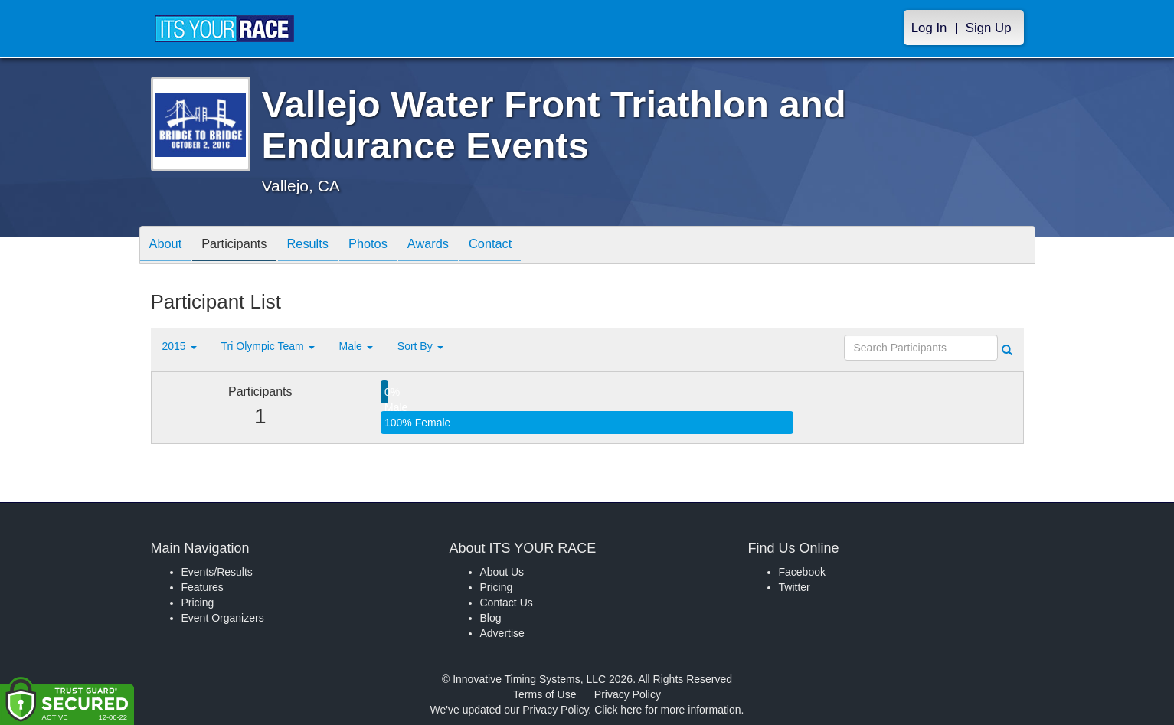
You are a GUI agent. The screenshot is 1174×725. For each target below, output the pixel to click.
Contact (522, 246)
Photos (388, 246)
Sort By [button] (420, 346)
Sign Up (989, 28)
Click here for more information (667, 710)
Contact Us (506, 602)
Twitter (794, 587)
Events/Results (217, 572)
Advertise (502, 633)
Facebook (802, 572)
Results (322, 246)
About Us (502, 572)
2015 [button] (179, 346)
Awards (454, 246)
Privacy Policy (627, 694)
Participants (242, 246)
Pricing (197, 602)
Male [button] (356, 346)
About (168, 246)
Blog (491, 618)
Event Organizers (222, 618)
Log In (929, 28)
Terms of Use (544, 694)
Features (202, 587)
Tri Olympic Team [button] (268, 346)
